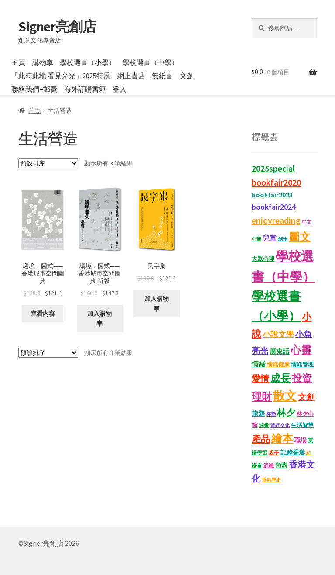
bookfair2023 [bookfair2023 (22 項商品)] (272, 194)
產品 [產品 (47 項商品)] (261, 439)
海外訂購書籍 (85, 89)
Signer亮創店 (57, 26)
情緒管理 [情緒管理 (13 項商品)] (302, 364)
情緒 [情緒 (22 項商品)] (259, 363)
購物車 (42, 62)
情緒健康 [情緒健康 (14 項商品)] (278, 364)
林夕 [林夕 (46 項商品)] (286, 412)
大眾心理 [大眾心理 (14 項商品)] (263, 258)
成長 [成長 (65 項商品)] (280, 378)
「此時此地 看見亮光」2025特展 (60, 75)
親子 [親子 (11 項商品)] (274, 452)
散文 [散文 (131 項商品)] (285, 395)
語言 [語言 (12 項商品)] (257, 465)
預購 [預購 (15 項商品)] (281, 465)
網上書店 (131, 75)
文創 (187, 75)
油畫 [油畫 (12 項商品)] (264, 425)
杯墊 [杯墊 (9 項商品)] (271, 414)
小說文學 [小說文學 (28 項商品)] (278, 334)
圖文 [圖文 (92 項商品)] (300, 237)
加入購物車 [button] (99, 318)
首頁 (34, 110)
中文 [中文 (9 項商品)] (306, 222)
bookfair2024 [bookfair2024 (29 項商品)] (274, 207)
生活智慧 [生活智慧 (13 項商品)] (302, 425)
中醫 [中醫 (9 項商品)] (256, 239)
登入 (119, 89)
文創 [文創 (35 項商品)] (306, 397)
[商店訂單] (48, 163)
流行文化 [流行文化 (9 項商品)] (280, 425)
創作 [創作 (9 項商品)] (282, 239)
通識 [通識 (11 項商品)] (268, 465)
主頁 (18, 62)
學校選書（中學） (150, 62)
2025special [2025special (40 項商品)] (273, 168)
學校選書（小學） (88, 62)
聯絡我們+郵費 (34, 89)
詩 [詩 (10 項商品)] (308, 453)
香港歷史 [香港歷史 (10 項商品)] (271, 480)
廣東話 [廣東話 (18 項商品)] (279, 351)
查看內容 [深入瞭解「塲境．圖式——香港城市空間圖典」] (43, 313)
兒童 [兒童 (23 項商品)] (270, 238)
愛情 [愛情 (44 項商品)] (260, 378)
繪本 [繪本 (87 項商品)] (282, 438)
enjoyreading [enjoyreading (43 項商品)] (276, 220)
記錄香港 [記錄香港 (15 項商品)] (292, 452)
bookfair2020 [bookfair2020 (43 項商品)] (276, 182)
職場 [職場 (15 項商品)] (300, 440)
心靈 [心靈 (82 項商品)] (301, 350)
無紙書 (162, 75)
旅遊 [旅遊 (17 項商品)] (258, 413)
